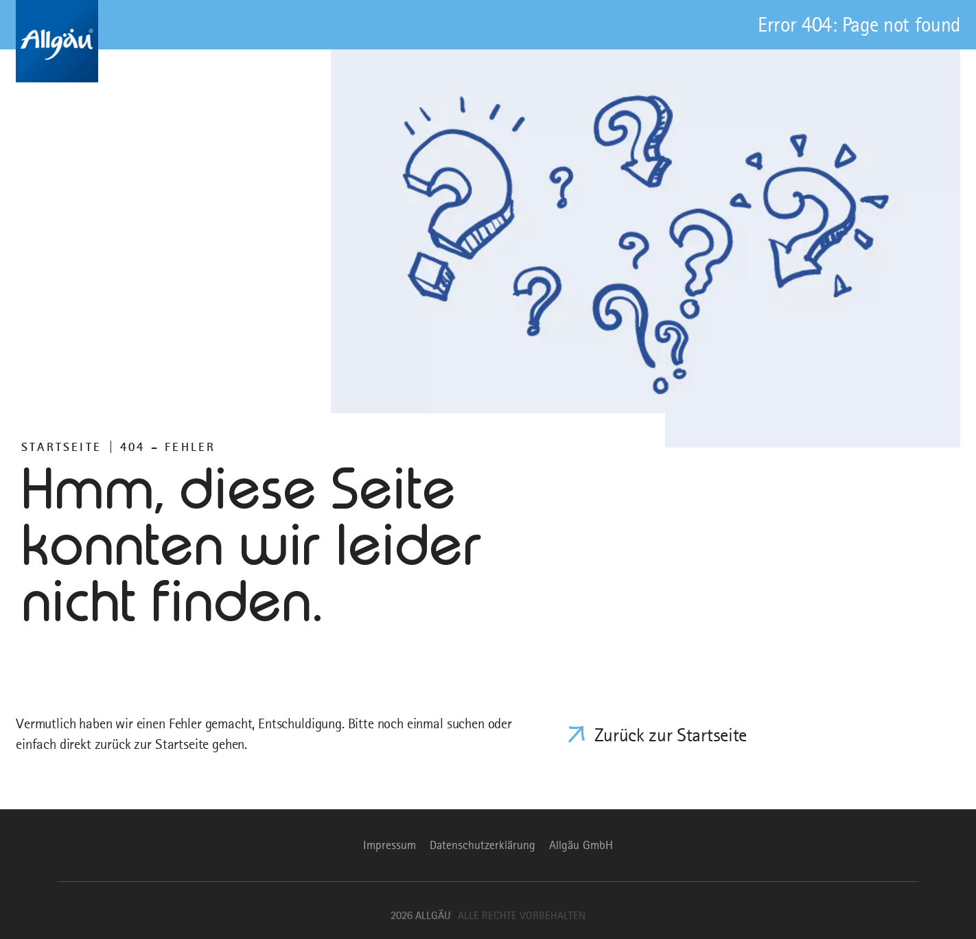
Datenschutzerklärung (482, 845)
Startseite (61, 447)
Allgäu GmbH (581, 845)
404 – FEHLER (168, 447)
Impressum (389, 845)
